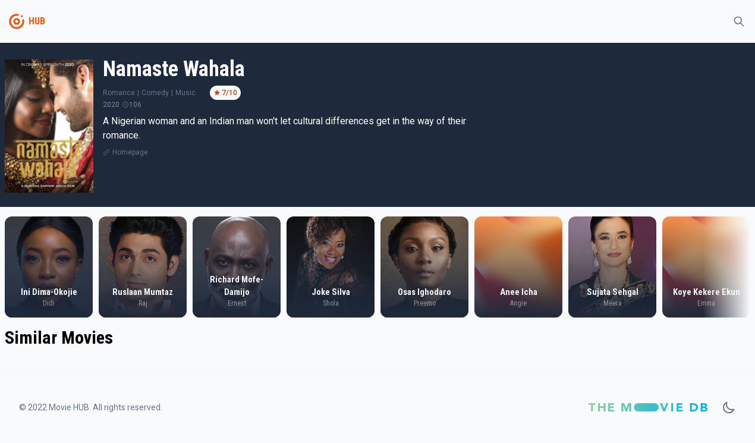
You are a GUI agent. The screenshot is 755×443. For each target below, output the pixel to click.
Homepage (130, 152)
